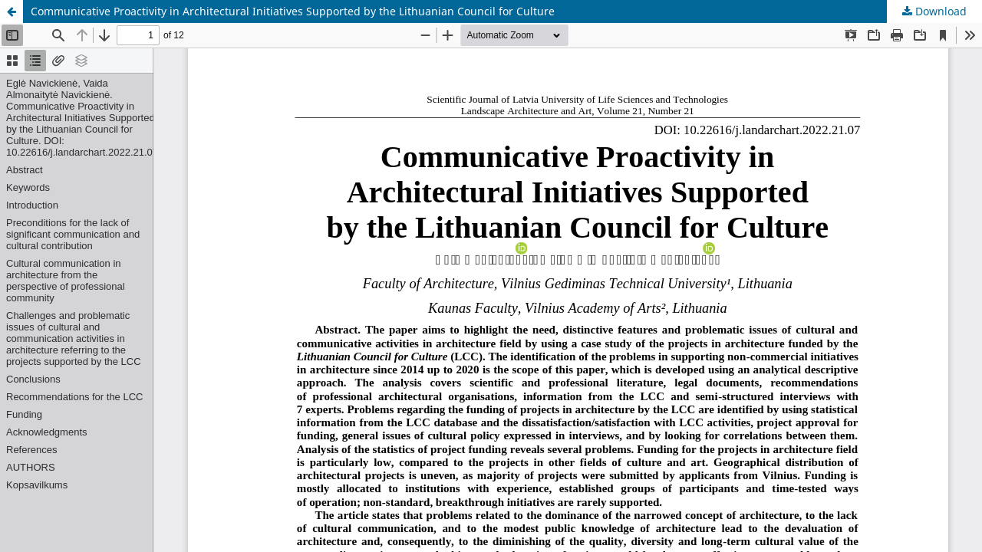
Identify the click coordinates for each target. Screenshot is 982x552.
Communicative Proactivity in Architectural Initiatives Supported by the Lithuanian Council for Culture (293, 11)
